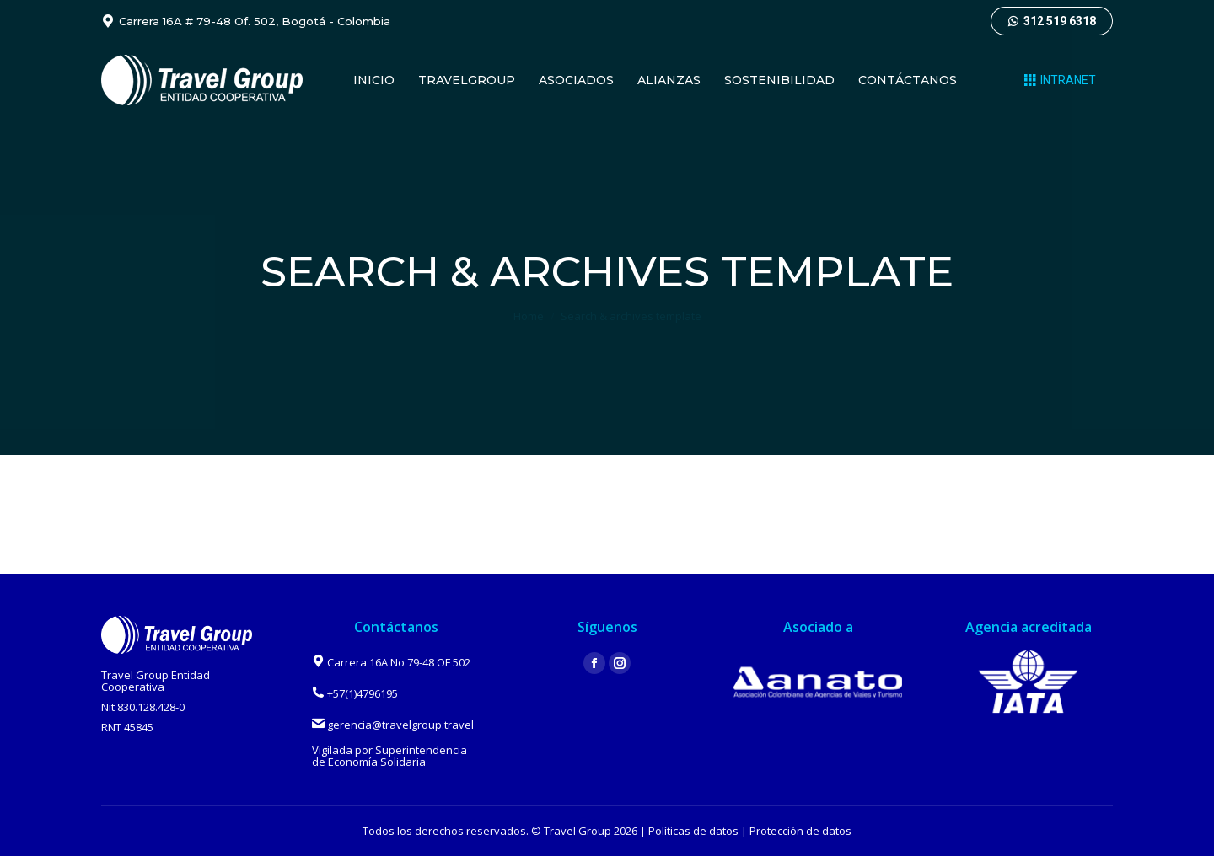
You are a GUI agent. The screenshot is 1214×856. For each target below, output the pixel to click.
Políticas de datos (693, 830)
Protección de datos (800, 830)
